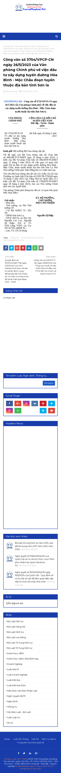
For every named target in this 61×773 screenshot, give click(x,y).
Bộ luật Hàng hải (16, 626)
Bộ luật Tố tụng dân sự (19, 648)
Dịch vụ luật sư (49, 739)
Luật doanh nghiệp (17, 674)
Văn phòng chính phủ (13, 240)
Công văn (14, 237)
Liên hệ (35, 739)
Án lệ (10, 722)
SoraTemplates (21, 766)
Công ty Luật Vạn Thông (15, 759)
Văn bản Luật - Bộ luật (19, 712)
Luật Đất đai (13, 680)
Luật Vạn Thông (20, 739)
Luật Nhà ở (13, 669)
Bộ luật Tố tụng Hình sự (20, 642)
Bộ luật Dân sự (15, 621)
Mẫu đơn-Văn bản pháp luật (22, 690)
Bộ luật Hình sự (15, 632)
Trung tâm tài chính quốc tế (30, 742)
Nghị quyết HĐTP (16, 696)
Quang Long (12, 91)
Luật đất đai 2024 (16, 685)
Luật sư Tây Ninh (33, 768)
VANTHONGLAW (13, 101)
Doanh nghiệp (14, 664)
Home (7, 739)
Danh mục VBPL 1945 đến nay (23, 658)
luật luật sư (13, 717)
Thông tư (12, 706)
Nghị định (12, 701)
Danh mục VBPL (15, 653)
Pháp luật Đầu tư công (32, 237)
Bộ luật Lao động (16, 637)
